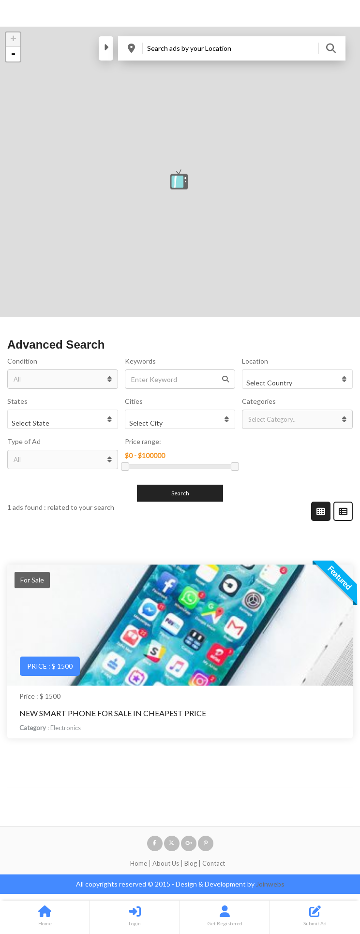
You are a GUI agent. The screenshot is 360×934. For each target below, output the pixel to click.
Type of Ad (24, 441)
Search (180, 493)
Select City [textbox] (146, 423)
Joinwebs (270, 884)
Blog (190, 863)
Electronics (65, 728)
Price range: (143, 441)
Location (255, 361)
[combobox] (297, 379)
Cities (134, 401)
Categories (259, 401)
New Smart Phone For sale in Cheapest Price (112, 713)
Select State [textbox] (30, 423)
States (17, 401)
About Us (165, 863)
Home (138, 863)
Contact (213, 863)
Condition (22, 361)
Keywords (140, 361)
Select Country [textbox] (269, 383)
